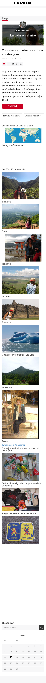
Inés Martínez (23, 30)
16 (11, 657)
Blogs (5, 18)
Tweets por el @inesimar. (13, 445)
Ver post (12, 106)
